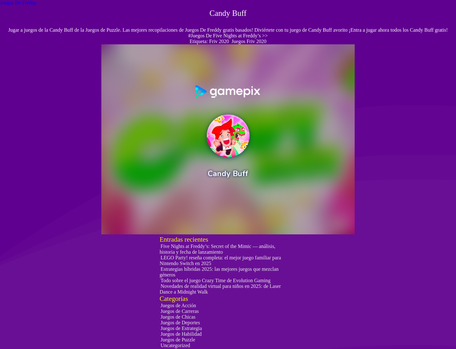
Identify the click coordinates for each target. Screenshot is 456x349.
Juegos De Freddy (18, 2)
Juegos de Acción (178, 305)
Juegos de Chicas (178, 317)
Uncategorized (175, 345)
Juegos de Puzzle (178, 339)
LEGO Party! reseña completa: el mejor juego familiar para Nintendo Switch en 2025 (220, 260)
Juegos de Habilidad (181, 334)
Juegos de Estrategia (181, 328)
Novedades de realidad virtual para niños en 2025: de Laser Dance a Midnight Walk (220, 289)
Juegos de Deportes (180, 322)
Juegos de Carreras (180, 311)
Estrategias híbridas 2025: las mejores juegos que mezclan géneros (219, 271)
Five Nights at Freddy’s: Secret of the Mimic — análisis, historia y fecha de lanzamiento (218, 249)
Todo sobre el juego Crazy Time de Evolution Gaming (215, 280)
